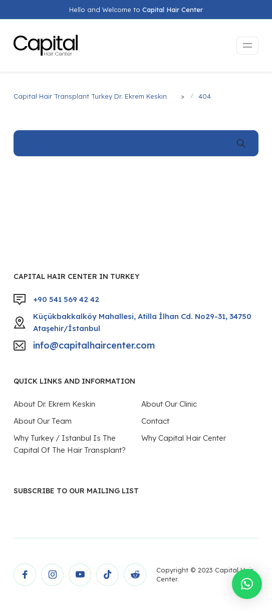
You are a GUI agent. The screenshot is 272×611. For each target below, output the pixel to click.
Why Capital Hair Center (183, 438)
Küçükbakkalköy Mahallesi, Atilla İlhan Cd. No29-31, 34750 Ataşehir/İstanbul (142, 322)
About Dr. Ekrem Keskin (54, 404)
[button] (247, 584)
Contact (155, 421)
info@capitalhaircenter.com (94, 345)
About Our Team (43, 421)
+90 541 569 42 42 (66, 299)
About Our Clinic (169, 404)
